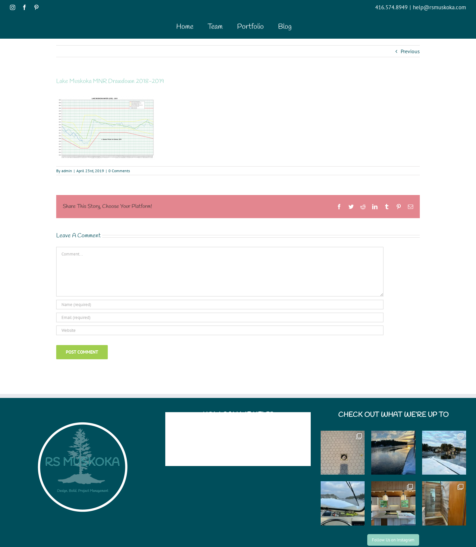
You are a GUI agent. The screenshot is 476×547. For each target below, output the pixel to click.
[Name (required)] (219, 304)
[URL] (219, 330)
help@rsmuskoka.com (439, 7)
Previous (410, 51)
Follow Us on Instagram (393, 540)
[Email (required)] (219, 317)
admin (66, 170)
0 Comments (119, 170)
